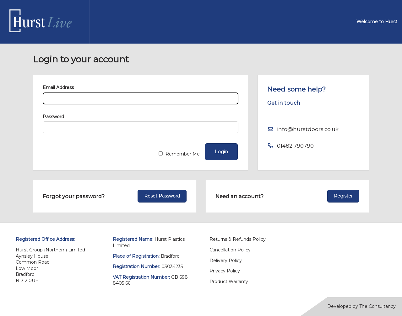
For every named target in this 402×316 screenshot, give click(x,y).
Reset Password (162, 196)
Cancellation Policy (230, 250)
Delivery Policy (225, 260)
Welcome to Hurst (376, 21)
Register (343, 196)
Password (53, 116)
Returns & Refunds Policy (237, 239)
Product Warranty (228, 281)
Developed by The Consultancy (361, 306)
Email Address (58, 87)
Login (221, 152)
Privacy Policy (224, 271)
